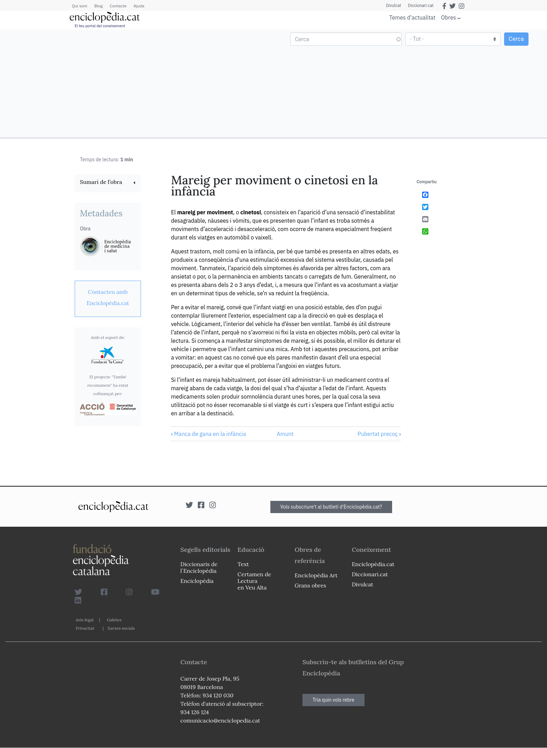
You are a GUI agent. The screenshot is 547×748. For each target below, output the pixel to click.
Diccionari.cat (421, 5)
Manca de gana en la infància (208, 433)
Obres (448, 17)
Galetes (114, 619)
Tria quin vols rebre (333, 700)
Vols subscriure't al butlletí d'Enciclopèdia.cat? (331, 507)
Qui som (79, 5)
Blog (98, 5)
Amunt (285, 433)
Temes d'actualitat (412, 17)
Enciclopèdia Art (316, 575)
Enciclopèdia (196, 580)
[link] (108, 182)
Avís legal (84, 619)
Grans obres (310, 585)
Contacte (118, 5)
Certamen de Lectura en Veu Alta (254, 581)
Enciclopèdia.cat (373, 564)
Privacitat (85, 628)
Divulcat (393, 5)
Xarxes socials (121, 628)
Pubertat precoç (379, 433)
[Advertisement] (138, 83)
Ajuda (139, 5)
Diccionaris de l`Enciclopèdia (198, 567)
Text (243, 564)
